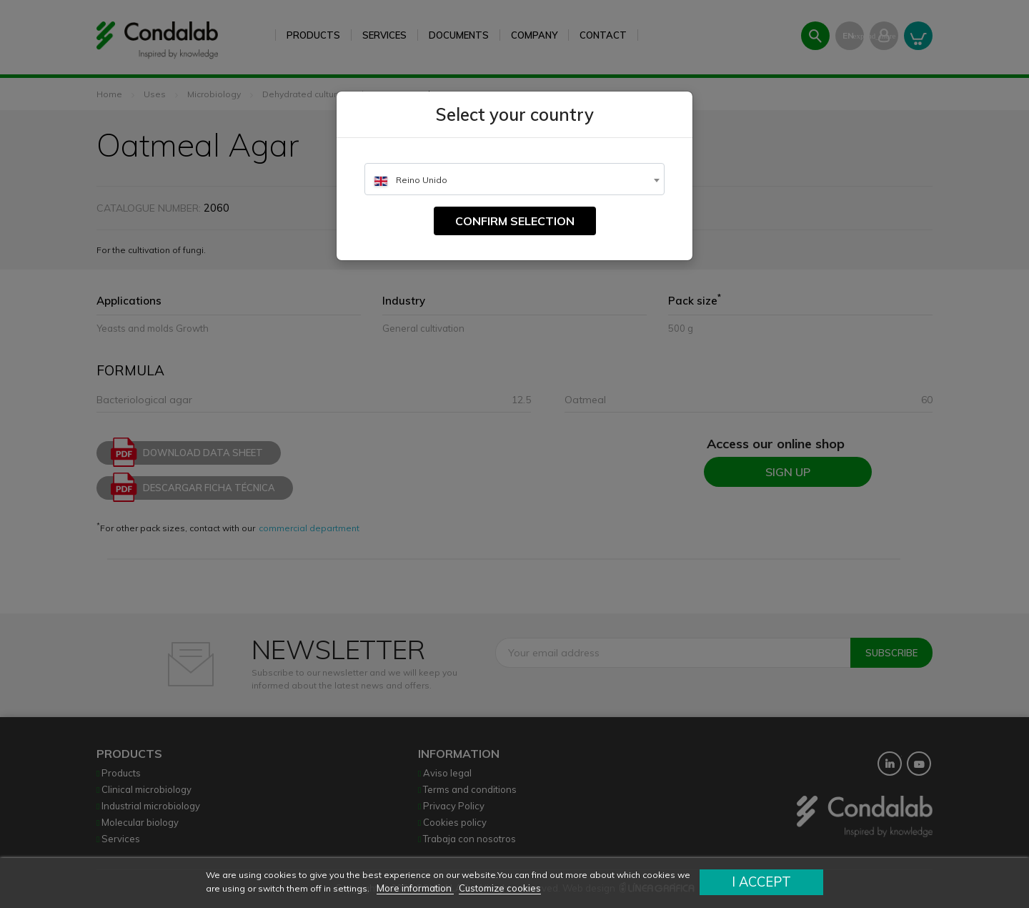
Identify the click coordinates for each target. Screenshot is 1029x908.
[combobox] (514, 179)
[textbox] (514, 180)
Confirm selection (515, 221)
